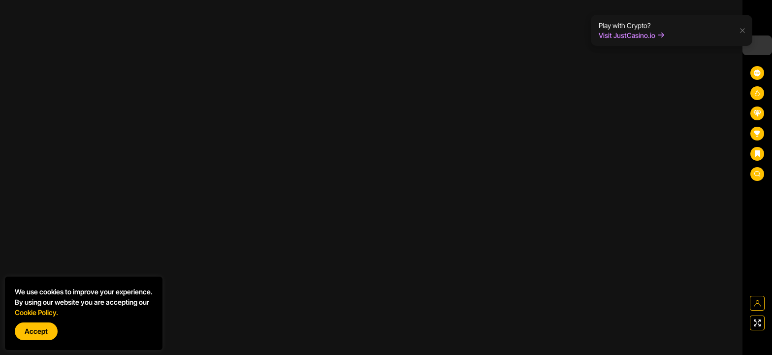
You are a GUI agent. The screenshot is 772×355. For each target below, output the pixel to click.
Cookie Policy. (36, 312)
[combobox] (757, 45)
